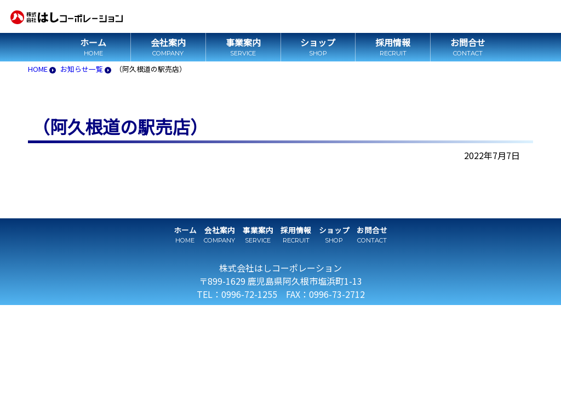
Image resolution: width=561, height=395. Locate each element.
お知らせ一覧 (81, 69)
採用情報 (392, 42)
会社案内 (168, 42)
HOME (38, 69)
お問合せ (467, 42)
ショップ (317, 42)
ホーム (93, 42)
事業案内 (243, 42)
